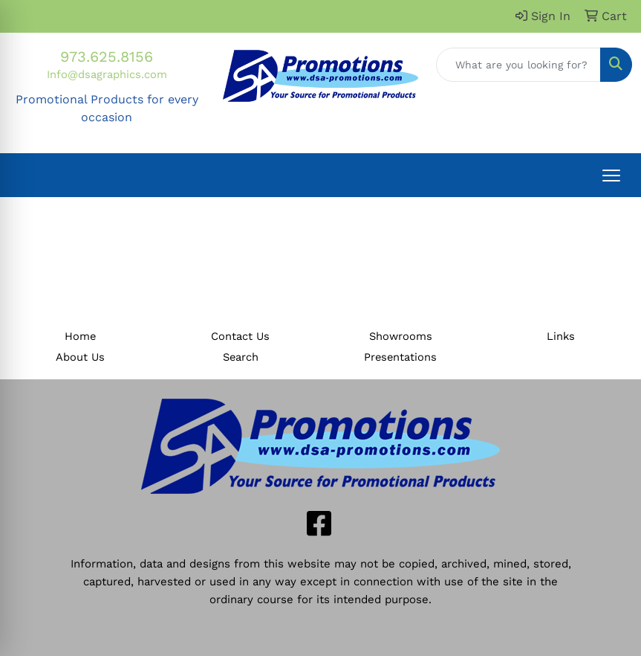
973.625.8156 (106, 56)
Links (561, 336)
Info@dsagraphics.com (107, 74)
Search (240, 357)
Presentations (400, 357)
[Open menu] (611, 175)
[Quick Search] (518, 65)
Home (80, 336)
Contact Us (240, 336)
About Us (80, 357)
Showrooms (400, 336)
